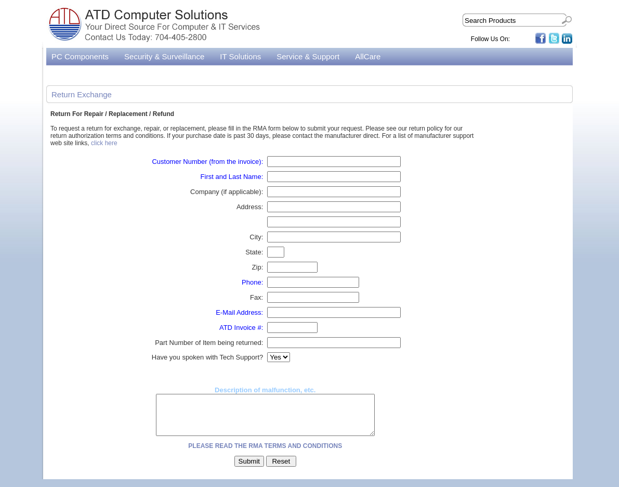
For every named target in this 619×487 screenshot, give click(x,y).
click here (104, 143)
